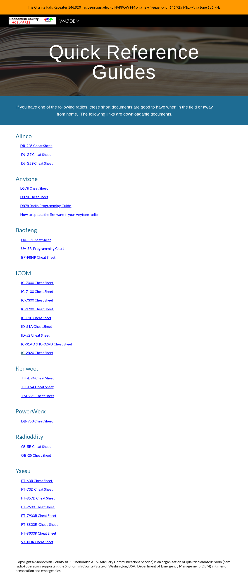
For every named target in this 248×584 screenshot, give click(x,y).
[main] (124, 62)
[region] (124, 7)
